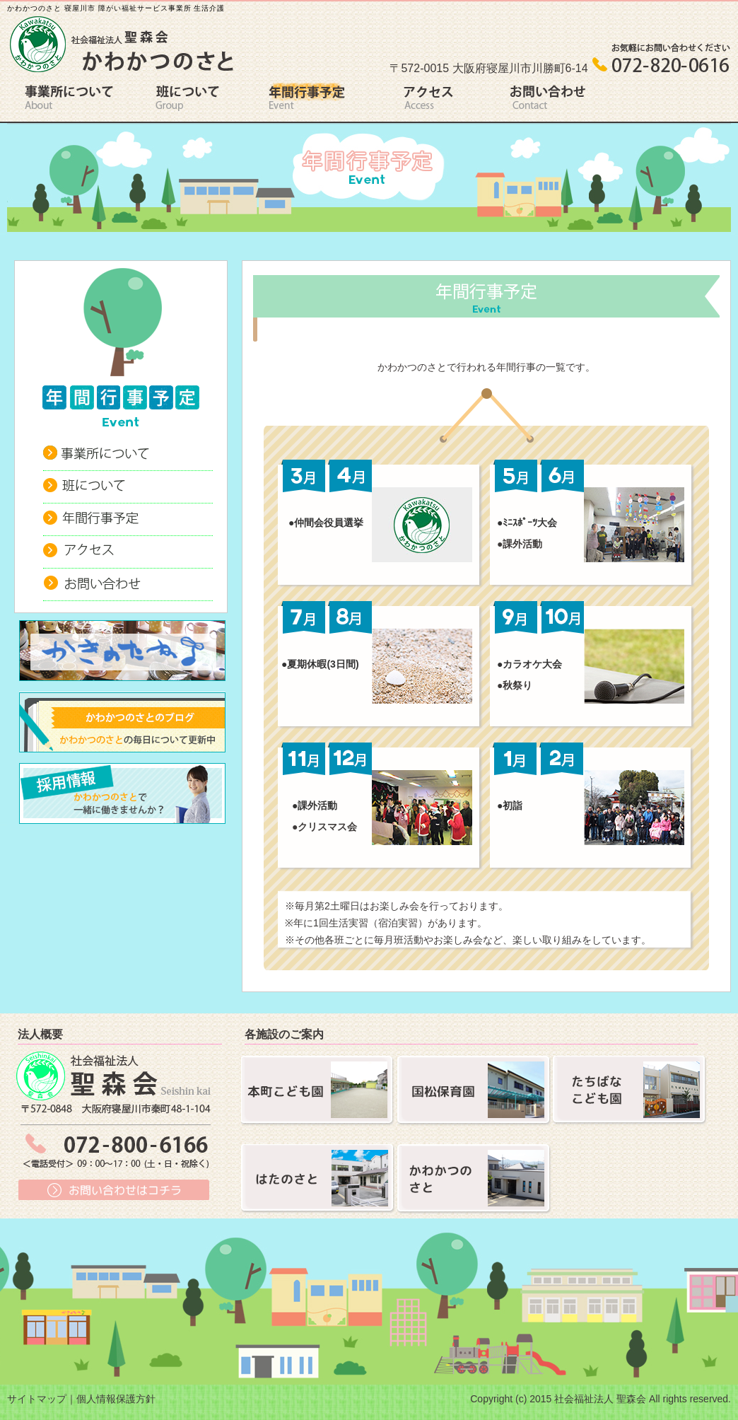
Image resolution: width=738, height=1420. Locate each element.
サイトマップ (36, 1398)
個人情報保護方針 (116, 1398)
